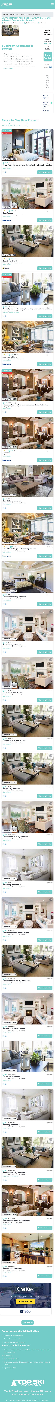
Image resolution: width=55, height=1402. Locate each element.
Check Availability (48, 56)
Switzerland (21, 14)
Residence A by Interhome (14, 1029)
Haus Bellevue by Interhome (15, 1173)
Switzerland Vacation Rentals (14, 1342)
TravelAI (25, 1400)
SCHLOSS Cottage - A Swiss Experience (19, 549)
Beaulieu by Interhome (12, 1269)
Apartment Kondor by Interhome (16, 981)
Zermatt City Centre (13, 312)
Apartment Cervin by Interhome (16, 837)
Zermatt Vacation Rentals (13, 1336)
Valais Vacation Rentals (12, 1339)
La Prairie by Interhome (12, 693)
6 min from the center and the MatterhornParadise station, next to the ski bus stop (27, 166)
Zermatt (37, 14)
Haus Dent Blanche (11, 261)
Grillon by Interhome (11, 1077)
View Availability (44, 172)
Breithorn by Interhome (12, 645)
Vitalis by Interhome (11, 1125)
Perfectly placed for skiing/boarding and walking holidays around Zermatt (27, 310)
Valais (30, 14)
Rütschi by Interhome (12, 501)
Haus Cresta (8, 213)
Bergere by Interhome (12, 789)
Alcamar (6, 453)
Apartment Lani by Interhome (15, 597)
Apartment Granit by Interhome (16, 933)
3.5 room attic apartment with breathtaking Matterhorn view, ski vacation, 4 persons (26, 406)
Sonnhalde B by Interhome (14, 741)
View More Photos (10, 33)
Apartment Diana (10, 357)
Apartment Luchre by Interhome (16, 1221)
